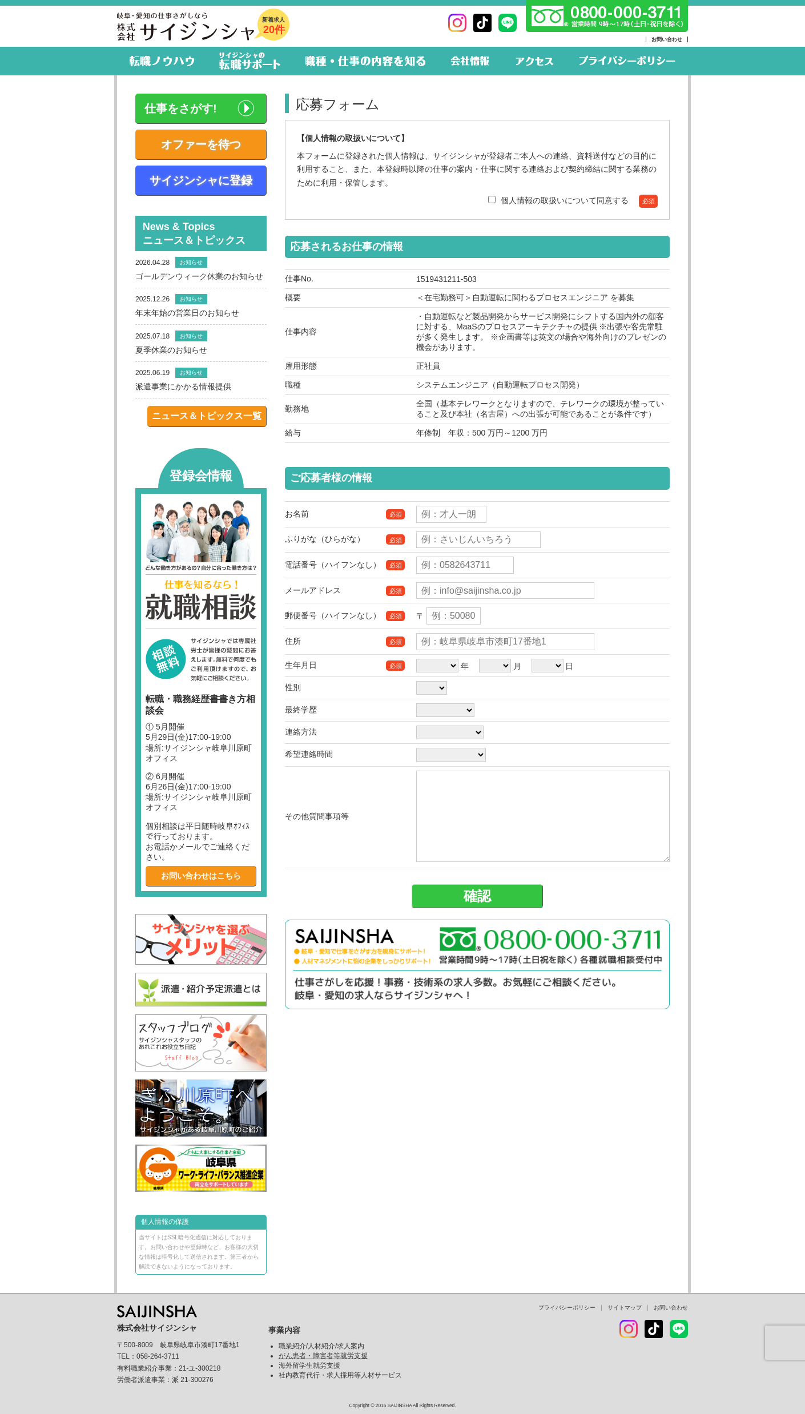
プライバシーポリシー (566, 1307)
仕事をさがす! (180, 108)
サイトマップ (624, 1307)
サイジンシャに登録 (201, 180)
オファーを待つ (201, 144)
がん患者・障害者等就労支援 (323, 1356)
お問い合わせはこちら (201, 875)
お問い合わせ (666, 39)
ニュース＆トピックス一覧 (206, 416)
